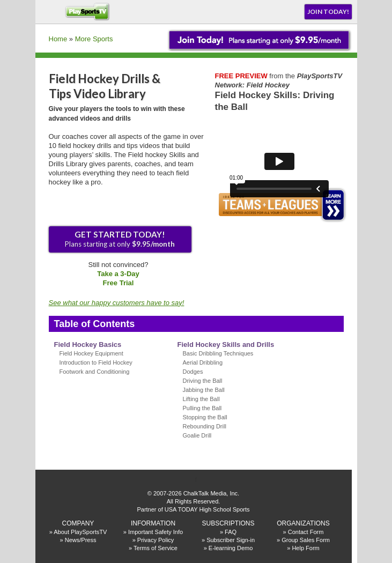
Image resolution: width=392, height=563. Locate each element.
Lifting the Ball (201, 399)
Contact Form (306, 532)
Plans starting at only (120, 238)
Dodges (193, 371)
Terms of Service (155, 548)
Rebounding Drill (204, 426)
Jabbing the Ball (204, 390)
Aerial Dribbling (203, 362)
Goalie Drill (197, 435)
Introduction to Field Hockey (96, 362)
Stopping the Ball (205, 417)
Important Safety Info (155, 532)
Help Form (305, 548)
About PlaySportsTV (80, 532)
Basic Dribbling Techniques (218, 353)
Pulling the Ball (202, 408)
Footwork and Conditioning (95, 371)
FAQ (230, 532)
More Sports (94, 39)
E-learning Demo (231, 548)
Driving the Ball (203, 380)
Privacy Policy (155, 540)
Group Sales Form (306, 540)
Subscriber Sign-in (230, 540)
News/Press (81, 540)
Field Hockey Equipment (91, 353)
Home (58, 39)
